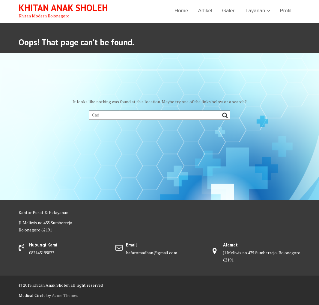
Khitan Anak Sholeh (63, 8)
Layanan (255, 11)
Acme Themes (65, 295)
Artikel (205, 11)
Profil (285, 11)
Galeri (229, 11)
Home (181, 11)
